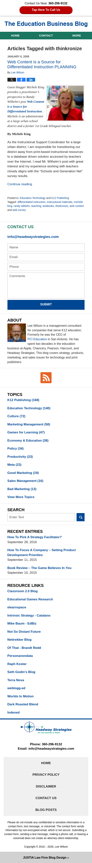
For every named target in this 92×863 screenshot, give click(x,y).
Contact (46, 35)
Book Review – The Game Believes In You (39, 568)
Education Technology (33, 197)
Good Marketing (23, 473)
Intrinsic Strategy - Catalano (29, 615)
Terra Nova (15, 680)
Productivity (20, 457)
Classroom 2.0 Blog (22, 591)
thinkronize (61, 205)
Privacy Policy (46, 774)
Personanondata (20, 656)
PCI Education (37, 339)
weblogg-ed (16, 688)
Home (15, 35)
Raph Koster (17, 664)
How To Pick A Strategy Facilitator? (34, 537)
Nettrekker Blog (19, 639)
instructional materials (59, 201)
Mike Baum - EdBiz (21, 623)
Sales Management (25, 481)
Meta (14, 464)
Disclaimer (46, 786)
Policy (15, 448)
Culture (16, 416)
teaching (36, 205)
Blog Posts (45, 810)
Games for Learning (26, 432)
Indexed (13, 712)
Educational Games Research (30, 599)
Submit (46, 304)
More (76, 35)
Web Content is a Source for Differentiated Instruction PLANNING (41, 64)
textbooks (48, 205)
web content (77, 205)
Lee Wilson (61, 846)
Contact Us (46, 798)
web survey (19, 209)
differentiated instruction (31, 201)
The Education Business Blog (46, 24)
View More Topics (21, 497)
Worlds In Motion (20, 696)
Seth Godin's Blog (21, 672)
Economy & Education (27, 440)
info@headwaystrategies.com (33, 237)
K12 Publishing (60, 197)
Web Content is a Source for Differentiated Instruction (25, 106)
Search (81, 517)
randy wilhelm (22, 205)
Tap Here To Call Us (46, 9)
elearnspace (16, 607)
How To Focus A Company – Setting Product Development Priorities (41, 552)
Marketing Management (28, 424)
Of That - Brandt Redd (24, 648)
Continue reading (19, 184)
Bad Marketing (21, 489)
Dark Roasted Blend (22, 704)
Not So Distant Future (24, 631)
